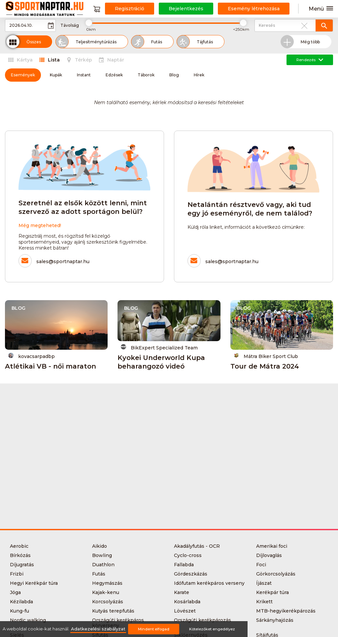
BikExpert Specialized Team (159, 347)
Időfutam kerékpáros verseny (209, 583)
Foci (261, 564)
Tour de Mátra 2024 (264, 366)
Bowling (102, 555)
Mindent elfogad (153, 629)
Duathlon (103, 564)
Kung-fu (19, 611)
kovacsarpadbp (31, 356)
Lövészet (185, 611)
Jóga (15, 592)
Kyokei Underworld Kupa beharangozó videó (161, 362)
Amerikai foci (271, 546)
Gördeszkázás (190, 574)
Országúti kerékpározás (202, 620)
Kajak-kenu (105, 592)
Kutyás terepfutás (113, 611)
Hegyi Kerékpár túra (34, 583)
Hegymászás (107, 583)
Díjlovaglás (269, 555)
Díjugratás (22, 564)
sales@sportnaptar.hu (62, 261)
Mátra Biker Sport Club (266, 356)
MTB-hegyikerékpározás (286, 611)
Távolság (69, 25)
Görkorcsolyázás (275, 574)
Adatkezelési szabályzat (98, 628)
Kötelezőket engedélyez (212, 629)
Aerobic (19, 546)
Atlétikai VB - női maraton (50, 366)
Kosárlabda (187, 601)
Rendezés (309, 60)
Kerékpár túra (272, 592)
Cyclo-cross (188, 555)
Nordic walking (28, 620)
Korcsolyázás (107, 601)
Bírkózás (20, 555)
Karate (181, 592)
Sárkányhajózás (274, 620)
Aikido (99, 546)
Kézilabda (21, 601)
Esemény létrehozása (254, 9)
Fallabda (184, 564)
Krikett (264, 601)
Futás (98, 574)
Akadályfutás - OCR (197, 546)
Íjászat (264, 583)
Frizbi (16, 574)
